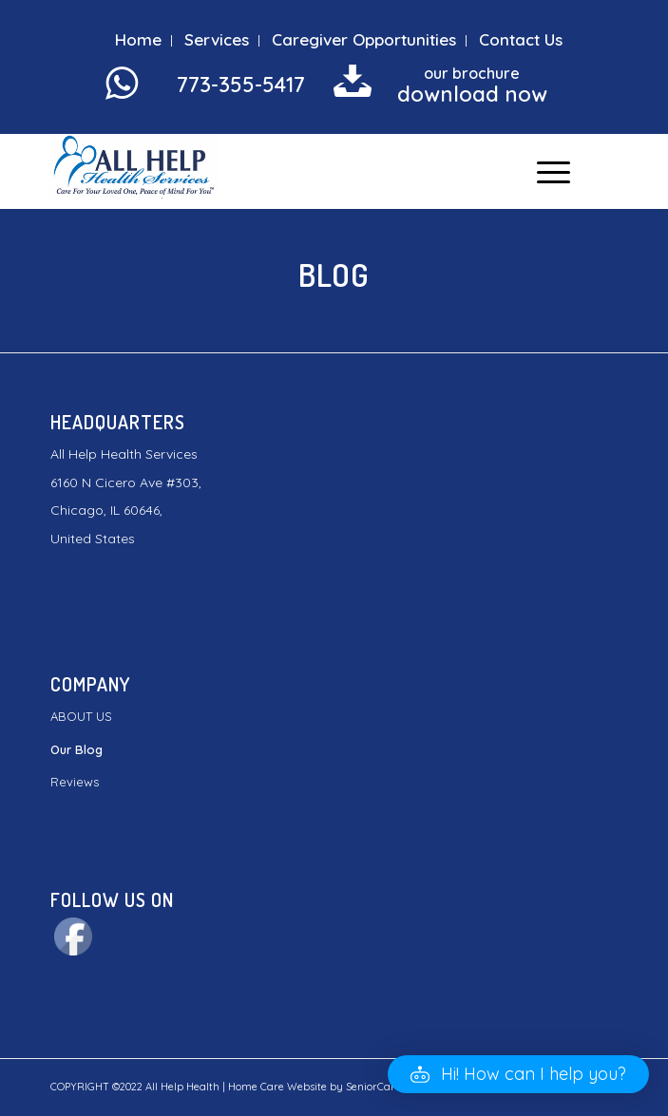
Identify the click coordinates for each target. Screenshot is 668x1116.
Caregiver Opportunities (364, 39)
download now (472, 94)
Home (138, 39)
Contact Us (521, 39)
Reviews (74, 781)
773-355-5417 (241, 84)
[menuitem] (138, 41)
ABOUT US (81, 716)
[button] (518, 1074)
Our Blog (76, 749)
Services (216, 39)
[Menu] (544, 171)
